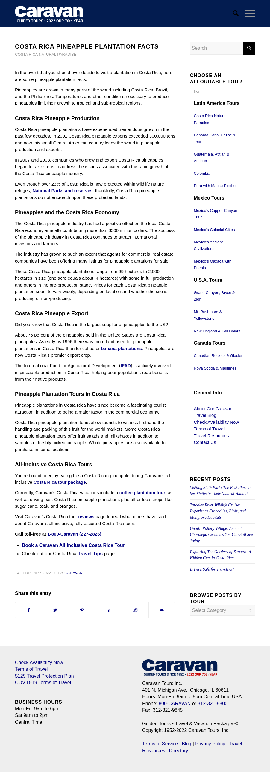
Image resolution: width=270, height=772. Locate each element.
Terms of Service (160, 743)
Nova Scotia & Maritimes (215, 368)
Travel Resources (211, 435)
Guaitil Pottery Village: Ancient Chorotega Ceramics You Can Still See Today (221, 534)
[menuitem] (233, 13)
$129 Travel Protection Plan (44, 675)
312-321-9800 (212, 703)
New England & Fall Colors (217, 331)
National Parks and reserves (62, 190)
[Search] (233, 13)
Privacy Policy (210, 743)
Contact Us (205, 442)
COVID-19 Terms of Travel (43, 682)
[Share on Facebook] (28, 610)
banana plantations (121, 348)
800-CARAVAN (175, 703)
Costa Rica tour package (60, 482)
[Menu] (247, 13)
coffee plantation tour (142, 492)
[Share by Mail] (162, 610)
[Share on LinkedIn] (108, 610)
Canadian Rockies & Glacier (218, 355)
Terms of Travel (209, 428)
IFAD (126, 365)
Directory (178, 750)
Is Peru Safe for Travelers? (212, 569)
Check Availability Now (216, 422)
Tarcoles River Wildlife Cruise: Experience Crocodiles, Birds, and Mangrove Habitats (218, 511)
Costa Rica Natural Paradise (45, 54)
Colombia (202, 173)
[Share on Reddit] (135, 610)
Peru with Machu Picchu (214, 185)
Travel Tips (90, 553)
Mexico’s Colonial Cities (214, 229)
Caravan (73, 573)
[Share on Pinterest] (82, 610)
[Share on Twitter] (55, 610)
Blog (186, 743)
